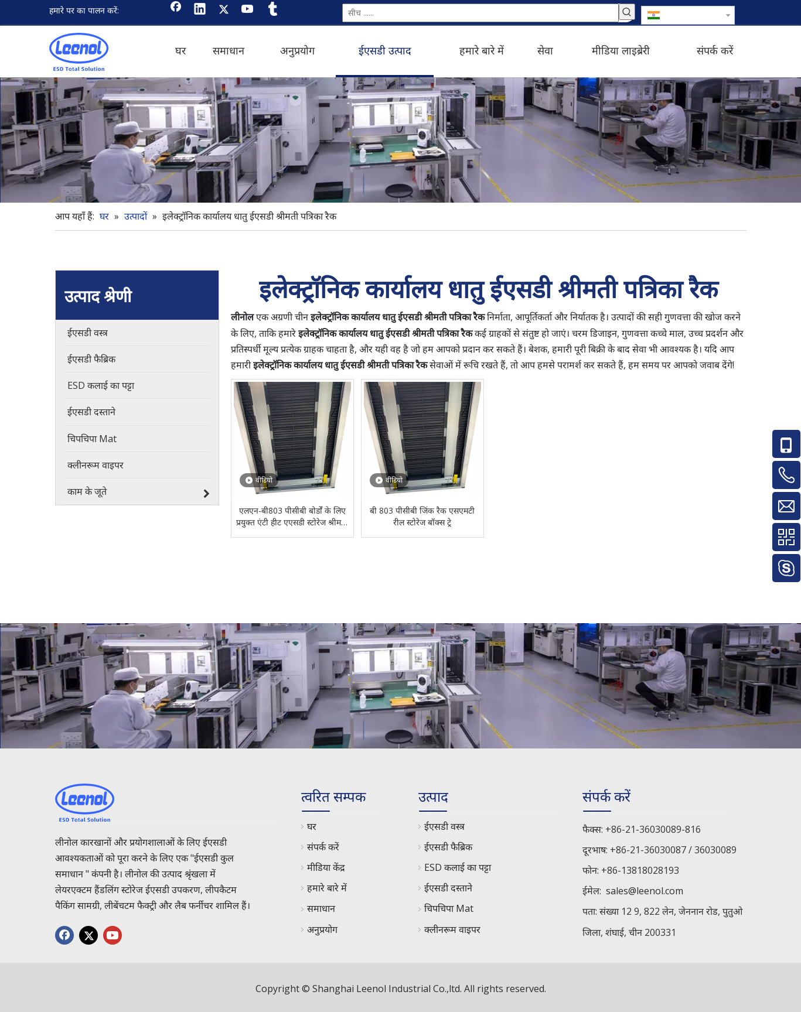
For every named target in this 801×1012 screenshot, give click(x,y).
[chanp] (400, 137)
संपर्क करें (323, 844)
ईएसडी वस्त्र (444, 824)
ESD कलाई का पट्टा (457, 865)
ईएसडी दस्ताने (448, 885)
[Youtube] (247, 10)
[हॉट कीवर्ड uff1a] (627, 12)
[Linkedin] (199, 10)
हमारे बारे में (327, 885)
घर (311, 824)
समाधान (321, 906)
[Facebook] (175, 10)
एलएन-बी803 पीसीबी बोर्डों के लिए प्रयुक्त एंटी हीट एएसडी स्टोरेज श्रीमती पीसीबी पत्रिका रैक (292, 514)
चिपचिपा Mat (448, 906)
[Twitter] (223, 10)
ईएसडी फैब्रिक (448, 844)
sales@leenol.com (644, 888)
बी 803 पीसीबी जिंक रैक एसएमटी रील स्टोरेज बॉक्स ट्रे (422, 513)
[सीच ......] (480, 12)
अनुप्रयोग (322, 927)
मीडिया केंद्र (326, 865)
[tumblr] (272, 10)
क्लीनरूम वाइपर (452, 927)
